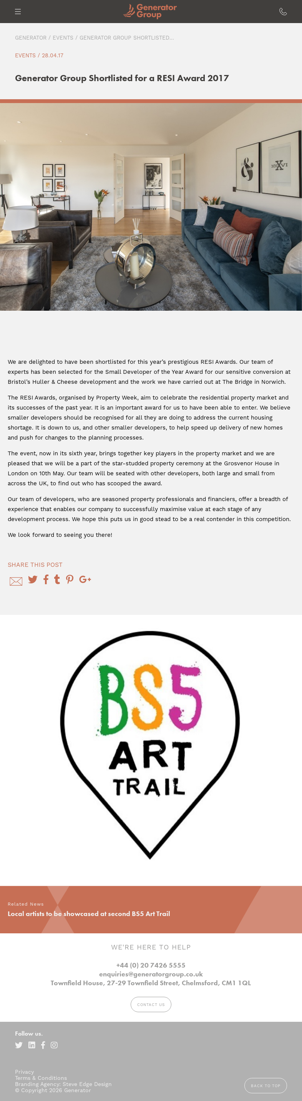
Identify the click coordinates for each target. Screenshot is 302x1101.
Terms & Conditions (41, 1078)
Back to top (265, 1086)
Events (63, 38)
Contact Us (151, 1005)
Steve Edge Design (87, 1084)
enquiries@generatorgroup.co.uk (151, 973)
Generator (30, 38)
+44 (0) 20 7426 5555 (151, 965)
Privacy (24, 1072)
